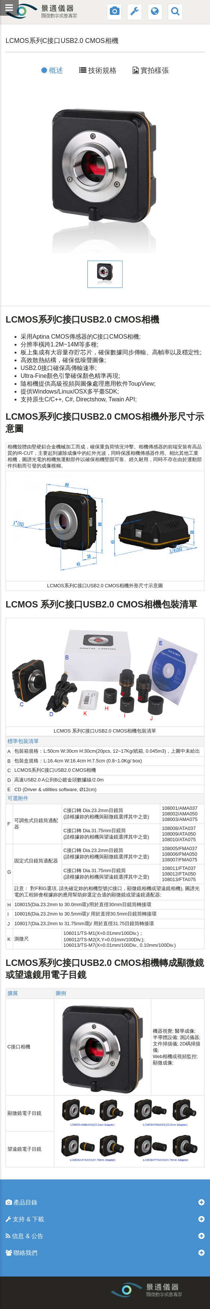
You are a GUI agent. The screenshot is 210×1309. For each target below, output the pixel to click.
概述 (52, 70)
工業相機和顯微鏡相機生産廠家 (171, 1292)
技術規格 (98, 70)
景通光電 (55, 11)
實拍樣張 (151, 70)
